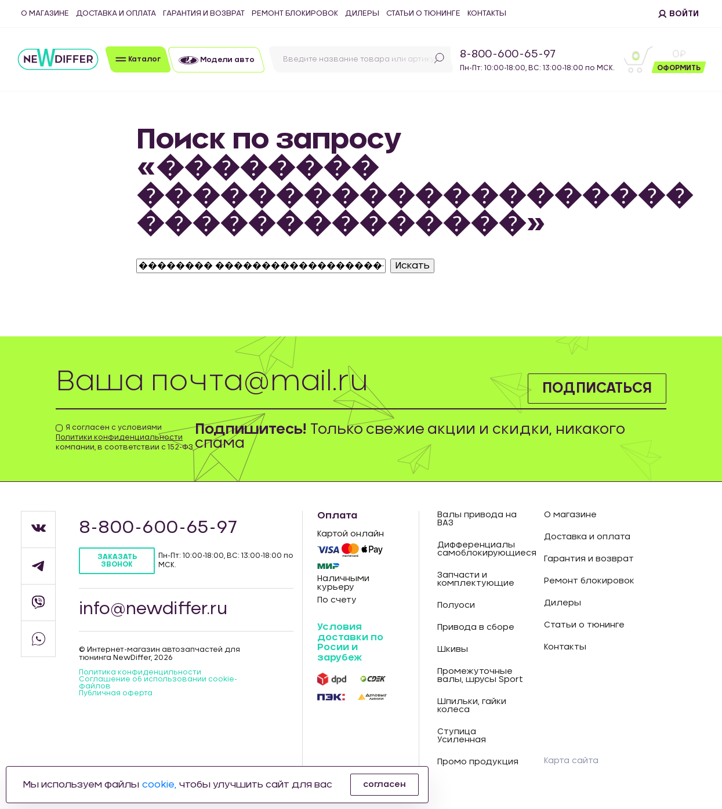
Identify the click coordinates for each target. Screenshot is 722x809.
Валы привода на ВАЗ (477, 519)
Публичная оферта (116, 693)
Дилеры (362, 13)
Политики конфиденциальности (119, 437)
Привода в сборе (475, 627)
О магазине (45, 13)
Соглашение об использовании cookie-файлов (158, 683)
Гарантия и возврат (204, 13)
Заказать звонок (117, 560)
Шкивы (452, 649)
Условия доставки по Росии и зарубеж (350, 642)
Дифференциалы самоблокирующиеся (482, 549)
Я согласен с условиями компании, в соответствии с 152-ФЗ (124, 437)
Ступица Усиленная (461, 736)
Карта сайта (571, 761)
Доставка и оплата (116, 13)
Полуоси (456, 605)
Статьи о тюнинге (423, 13)
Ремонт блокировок (295, 13)
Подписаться (597, 389)
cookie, (159, 784)
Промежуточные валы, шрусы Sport (480, 675)
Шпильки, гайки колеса (471, 706)
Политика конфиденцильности (140, 672)
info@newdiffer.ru (153, 609)
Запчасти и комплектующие (475, 579)
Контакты (486, 13)
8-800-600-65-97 (508, 54)
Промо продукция (477, 762)
